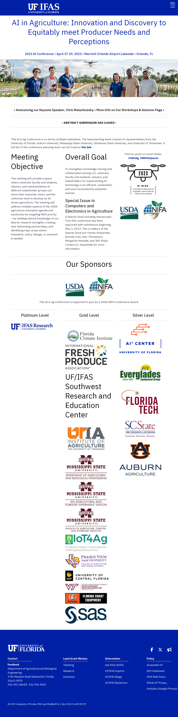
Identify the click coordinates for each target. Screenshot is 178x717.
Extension (69, 676)
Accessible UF (155, 665)
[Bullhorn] (169, 649)
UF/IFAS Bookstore (116, 682)
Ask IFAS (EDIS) (114, 665)
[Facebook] (152, 649)
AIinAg (134, 158)
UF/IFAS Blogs (113, 676)
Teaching (68, 665)
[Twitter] (160, 649)
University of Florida (26, 704)
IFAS (39, 704)
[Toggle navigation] (172, 4)
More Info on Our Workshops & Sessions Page (129, 110)
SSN (149, 682)
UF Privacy (160, 682)
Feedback (13, 664)
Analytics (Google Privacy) (162, 688)
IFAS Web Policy (156, 676)
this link (86, 147)
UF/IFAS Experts (114, 671)
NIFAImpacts (150, 158)
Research (68, 671)
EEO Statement (156, 671)
